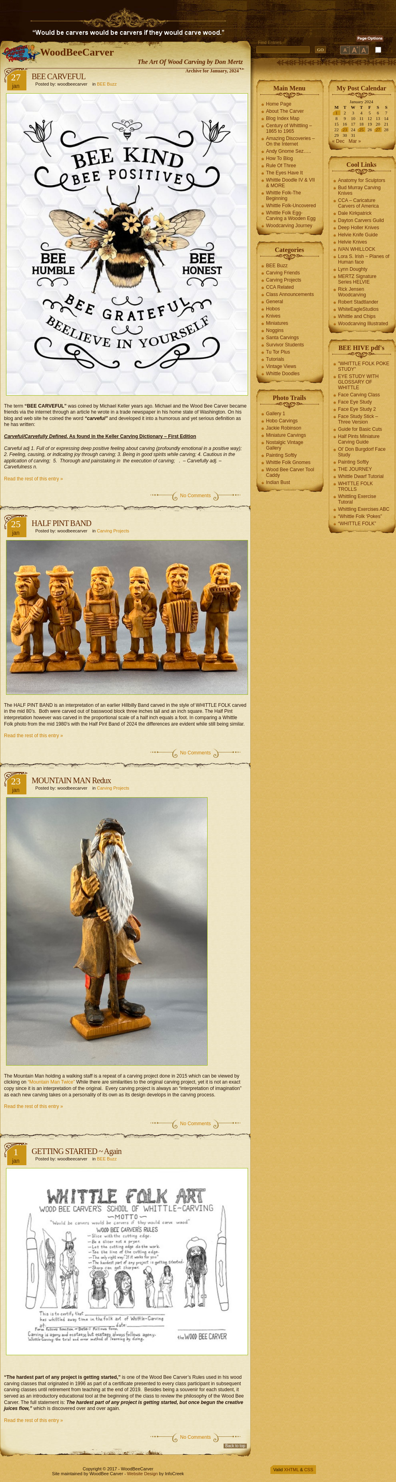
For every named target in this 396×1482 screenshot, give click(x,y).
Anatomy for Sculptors (361, 180)
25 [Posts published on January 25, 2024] (361, 129)
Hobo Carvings (282, 421)
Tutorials (275, 359)
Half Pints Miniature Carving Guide (359, 439)
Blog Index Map (282, 118)
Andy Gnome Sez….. (288, 151)
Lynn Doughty (353, 269)
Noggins (275, 330)
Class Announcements (290, 294)
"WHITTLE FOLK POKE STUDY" (363, 366)
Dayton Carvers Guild (361, 220)
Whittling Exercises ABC (364, 509)
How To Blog (279, 158)
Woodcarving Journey (289, 225)
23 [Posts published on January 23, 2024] (345, 129)
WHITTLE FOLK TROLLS (355, 486)
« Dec (338, 141)
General (274, 301)
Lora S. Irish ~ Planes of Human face (363, 259)
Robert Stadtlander (358, 302)
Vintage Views (281, 366)
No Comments (195, 495)
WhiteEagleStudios (358, 309)
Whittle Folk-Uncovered (291, 205)
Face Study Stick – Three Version (358, 419)
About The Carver (285, 111)
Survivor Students (285, 345)
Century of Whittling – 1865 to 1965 (289, 128)
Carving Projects (113, 530)
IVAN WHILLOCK (356, 249)
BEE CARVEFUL (59, 76)
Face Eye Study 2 (357, 409)
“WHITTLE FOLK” (357, 523)
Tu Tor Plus (278, 352)
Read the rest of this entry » (33, 479)
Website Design (142, 1473)
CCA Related (280, 287)
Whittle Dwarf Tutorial (361, 476)
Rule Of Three (281, 165)
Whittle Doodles (283, 373)
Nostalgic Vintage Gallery (284, 445)
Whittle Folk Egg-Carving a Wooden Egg (291, 215)
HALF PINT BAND (61, 523)
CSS (308, 1469)
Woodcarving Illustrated (363, 323)
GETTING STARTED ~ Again (76, 1151)
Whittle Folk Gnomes (288, 462)
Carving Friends (283, 273)
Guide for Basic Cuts (360, 429)
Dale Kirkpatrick (355, 213)
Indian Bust (278, 482)
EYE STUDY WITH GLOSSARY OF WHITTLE (358, 382)
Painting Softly (281, 455)
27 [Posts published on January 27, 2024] (378, 129)
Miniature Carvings (286, 435)
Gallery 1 (275, 413)
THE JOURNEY (355, 469)
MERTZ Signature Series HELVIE (357, 279)
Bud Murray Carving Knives (359, 190)
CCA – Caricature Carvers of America (358, 203)
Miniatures (277, 323)
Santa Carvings (282, 337)
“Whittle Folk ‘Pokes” (360, 516)
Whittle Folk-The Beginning (283, 195)
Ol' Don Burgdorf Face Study (362, 452)
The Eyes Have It (284, 173)
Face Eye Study (355, 402)
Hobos (273, 309)
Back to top (235, 1446)
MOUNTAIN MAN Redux (71, 780)
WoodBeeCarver (77, 52)
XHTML (291, 1469)
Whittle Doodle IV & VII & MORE (290, 182)
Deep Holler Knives (358, 227)
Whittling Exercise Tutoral (357, 499)
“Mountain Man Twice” (51, 1082)
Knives (273, 316)
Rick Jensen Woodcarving (352, 292)
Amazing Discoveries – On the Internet (290, 141)
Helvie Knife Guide (358, 235)
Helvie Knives (352, 242)
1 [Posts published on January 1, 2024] (337, 112)
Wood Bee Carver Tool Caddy (290, 472)
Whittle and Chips (357, 316)
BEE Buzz (107, 84)
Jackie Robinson (283, 428)
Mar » (354, 141)
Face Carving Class (359, 395)
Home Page (278, 104)
